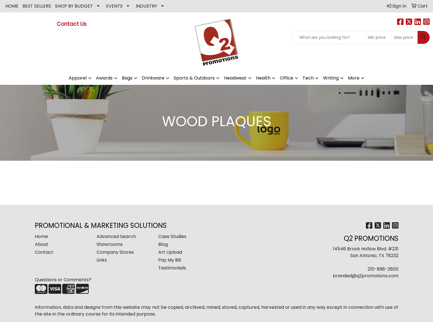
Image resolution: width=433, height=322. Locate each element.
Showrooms (110, 244)
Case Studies (172, 236)
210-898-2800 (383, 269)
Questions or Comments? (63, 279)
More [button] (353, 78)
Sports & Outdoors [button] (194, 78)
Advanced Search (116, 236)
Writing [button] (331, 78)
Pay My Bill (169, 260)
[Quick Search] (328, 37)
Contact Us (72, 24)
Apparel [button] (78, 78)
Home (41, 236)
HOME (12, 6)
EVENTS (114, 6)
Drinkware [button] (153, 78)
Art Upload (170, 252)
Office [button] (286, 78)
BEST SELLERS (36, 6)
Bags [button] (127, 78)
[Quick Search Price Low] (378, 37)
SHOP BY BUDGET (74, 6)
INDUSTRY (146, 6)
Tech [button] (308, 78)
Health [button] (263, 78)
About (41, 244)
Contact (44, 252)
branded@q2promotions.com (365, 276)
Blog (163, 244)
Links (102, 260)
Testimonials (172, 268)
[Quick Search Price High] (404, 37)
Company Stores (115, 252)
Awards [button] (104, 78)
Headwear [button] (235, 78)
